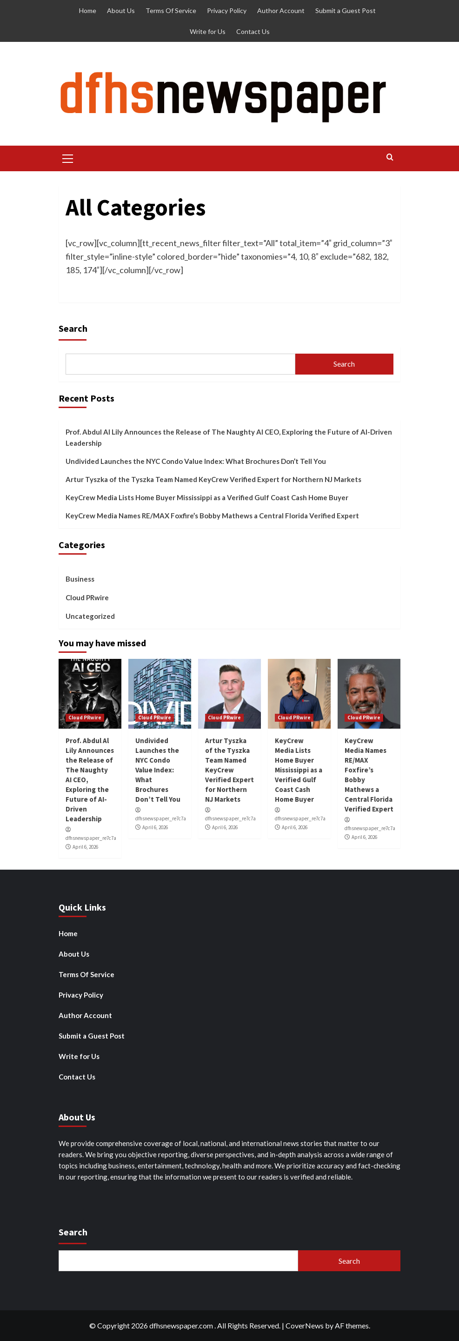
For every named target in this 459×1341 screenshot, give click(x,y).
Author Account (281, 10)
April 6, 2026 (85, 847)
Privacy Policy (226, 10)
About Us (121, 10)
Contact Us (253, 31)
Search (73, 328)
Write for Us (208, 31)
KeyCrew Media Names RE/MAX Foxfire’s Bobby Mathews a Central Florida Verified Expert (212, 515)
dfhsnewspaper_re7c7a (91, 838)
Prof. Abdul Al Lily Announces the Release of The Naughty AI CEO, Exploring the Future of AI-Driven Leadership (229, 437)
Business (80, 579)
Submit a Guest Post (345, 10)
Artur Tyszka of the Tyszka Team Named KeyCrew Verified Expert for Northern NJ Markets (213, 479)
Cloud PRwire (87, 597)
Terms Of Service (171, 10)
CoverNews (305, 1325)
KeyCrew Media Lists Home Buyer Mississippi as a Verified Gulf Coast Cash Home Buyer (207, 497)
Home (87, 10)
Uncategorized (90, 616)
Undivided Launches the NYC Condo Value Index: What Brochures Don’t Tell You (196, 461)
